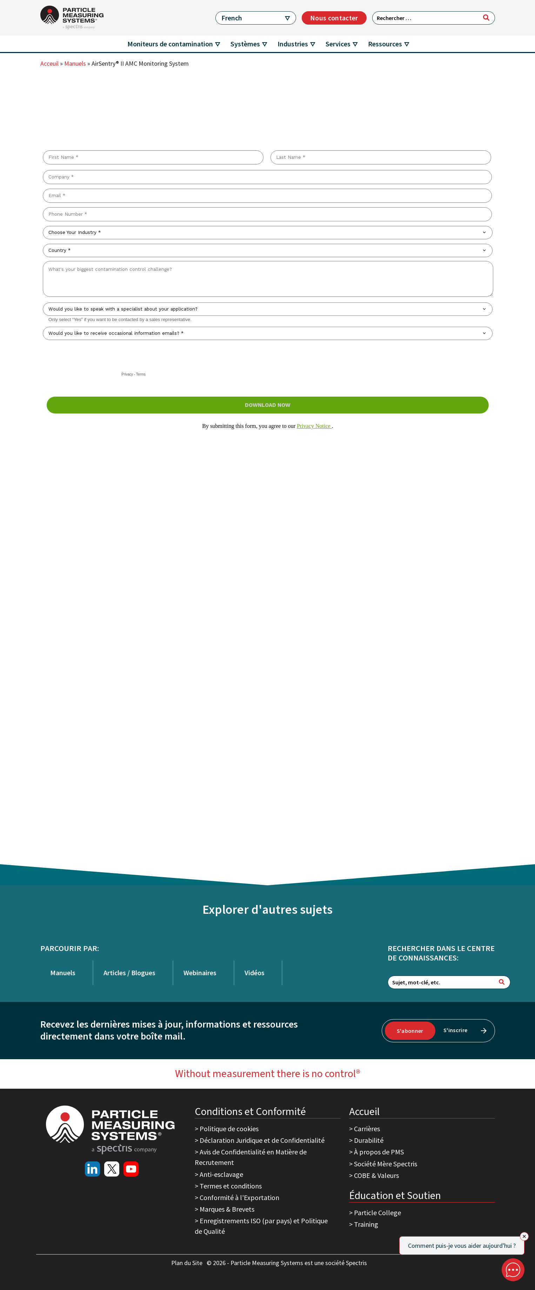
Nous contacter (334, 17)
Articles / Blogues (129, 972)
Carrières (367, 1128)
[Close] (524, 1236)
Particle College (377, 1212)
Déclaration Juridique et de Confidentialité (262, 1140)
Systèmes (245, 43)
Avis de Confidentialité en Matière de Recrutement (251, 1157)
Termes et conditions (231, 1185)
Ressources (385, 43)
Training (366, 1224)
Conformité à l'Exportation (239, 1197)
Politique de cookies (229, 1128)
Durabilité (368, 1140)
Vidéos (255, 972)
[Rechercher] (486, 17)
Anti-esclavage (221, 1174)
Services (338, 43)
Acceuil (49, 63)
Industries (292, 43)
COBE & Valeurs (376, 1175)
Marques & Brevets (227, 1209)
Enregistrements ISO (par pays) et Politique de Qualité (261, 1226)
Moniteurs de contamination (170, 43)
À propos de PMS (379, 1151)
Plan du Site (187, 1263)
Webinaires (199, 972)
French (231, 17)
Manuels (75, 63)
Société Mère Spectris (385, 1163)
